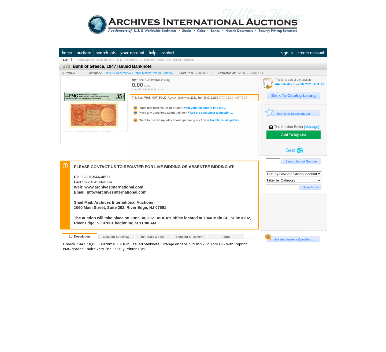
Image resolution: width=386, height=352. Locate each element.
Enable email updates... (187, 120)
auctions (84, 52)
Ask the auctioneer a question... (183, 112)
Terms (226, 236)
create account (311, 52)
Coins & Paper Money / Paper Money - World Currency (138, 73)
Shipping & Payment (189, 236)
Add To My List (293, 135)
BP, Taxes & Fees (153, 236)
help (153, 52)
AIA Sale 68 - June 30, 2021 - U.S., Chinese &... (109, 59)
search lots (106, 52)
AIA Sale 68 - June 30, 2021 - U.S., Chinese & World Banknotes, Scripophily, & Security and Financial (299, 84)
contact (167, 52)
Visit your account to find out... (179, 107)
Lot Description (79, 236)
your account (132, 52)
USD (79, 73)
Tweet (290, 150)
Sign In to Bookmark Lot (288, 113)
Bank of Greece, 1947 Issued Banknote (169, 59)
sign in (287, 52)
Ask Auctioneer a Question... (290, 238)
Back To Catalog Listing (293, 95)
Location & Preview (116, 236)
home (67, 52)
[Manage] (311, 127)
